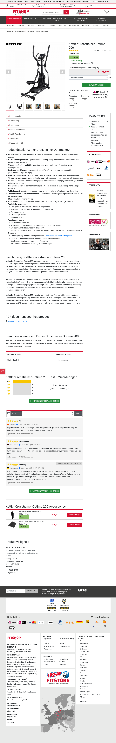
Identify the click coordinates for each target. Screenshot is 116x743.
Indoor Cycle (84, 662)
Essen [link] (9, 664)
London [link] (24, 684)
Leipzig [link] (21, 669)
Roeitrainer (83, 649)
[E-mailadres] (15, 591)
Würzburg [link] (18, 676)
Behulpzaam (12, 435)
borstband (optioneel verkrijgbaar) (59, 237)
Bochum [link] (33, 657)
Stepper (82, 678)
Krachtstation (84, 652)
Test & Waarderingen (17, 136)
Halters (82, 665)
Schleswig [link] (26, 674)
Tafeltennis (83, 657)
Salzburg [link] (33, 692)
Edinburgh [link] (10, 684)
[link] (91, 163)
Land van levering (83, 1)
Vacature (38, 1)
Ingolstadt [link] (18, 667)
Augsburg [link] (14, 657)
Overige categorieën (101, 21)
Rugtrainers (84, 689)
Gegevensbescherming (65, 639)
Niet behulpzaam (26, 435)
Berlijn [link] (21, 657)
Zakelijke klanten (29, 1)
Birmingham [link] (23, 682)
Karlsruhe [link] (25, 667)
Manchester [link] (31, 684)
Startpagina (9, 32)
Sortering (15, 415)
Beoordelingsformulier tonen (44, 403)
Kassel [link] (31, 667)
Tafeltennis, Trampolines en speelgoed (54, 21)
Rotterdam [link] (27, 652)
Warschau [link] (10, 722)
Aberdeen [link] (10, 682)
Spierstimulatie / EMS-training (90, 694)
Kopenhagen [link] (11, 717)
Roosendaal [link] (19, 652)
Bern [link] (13, 700)
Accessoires (14, 140)
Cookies (46, 644)
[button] (8, 73)
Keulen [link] (15, 669)
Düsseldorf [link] (24, 662)
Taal (94, 1)
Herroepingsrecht (65, 646)
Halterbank (83, 660)
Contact (45, 1)
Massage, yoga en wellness (81, 21)
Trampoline (83, 654)
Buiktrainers (84, 686)
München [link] (10, 671)
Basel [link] (9, 700)
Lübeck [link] (26, 669)
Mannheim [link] (33, 669)
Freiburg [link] (22, 664)
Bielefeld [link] (26, 657)
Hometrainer (84, 644)
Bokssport (83, 668)
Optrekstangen (85, 692)
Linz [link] (28, 692)
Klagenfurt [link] (22, 692)
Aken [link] (9, 657)
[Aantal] (76, 87)
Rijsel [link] (9, 711)
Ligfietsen (83, 670)
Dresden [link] (17, 662)
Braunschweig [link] (22, 660)
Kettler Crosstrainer (42, 32)
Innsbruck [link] (14, 692)
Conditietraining (14, 20)
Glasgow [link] (18, 684)
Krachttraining (30, 20)
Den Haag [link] (28, 649)
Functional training (86, 684)
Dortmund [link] (10, 662)
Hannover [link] (10, 667)
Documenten (14, 127)
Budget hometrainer (86, 673)
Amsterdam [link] (11, 649)
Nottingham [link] (11, 686)
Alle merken (83, 701)
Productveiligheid (16, 144)
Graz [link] (9, 692)
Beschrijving (14, 122)
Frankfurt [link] (15, 664)
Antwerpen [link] (11, 705)
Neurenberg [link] (25, 671)
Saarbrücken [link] (18, 674)
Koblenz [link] (10, 669)
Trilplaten (83, 697)
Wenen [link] (9, 694)
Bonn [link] (9, 660)
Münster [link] (17, 671)
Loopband (83, 646)
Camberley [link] (31, 682)
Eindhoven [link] (10, 652)
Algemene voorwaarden (48, 640)
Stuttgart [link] (33, 674)
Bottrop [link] (14, 660)
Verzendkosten (49, 646)
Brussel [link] (17, 705)
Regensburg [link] (33, 671)
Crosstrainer (30, 32)
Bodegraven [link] (20, 649)
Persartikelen (63, 659)
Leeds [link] (16, 682)
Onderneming (12, 1)
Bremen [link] (30, 660)
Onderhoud (62, 664)
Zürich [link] (25, 700)
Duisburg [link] (32, 662)
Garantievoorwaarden (17, 131)
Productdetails (15, 118)
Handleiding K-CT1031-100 (17, 323)
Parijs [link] (13, 711)
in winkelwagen (96, 87)
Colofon (19, 1)
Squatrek (83, 681)
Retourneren (48, 649)
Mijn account (103, 1)
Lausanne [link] (19, 700)
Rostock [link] (10, 674)
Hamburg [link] (28, 664)
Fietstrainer (83, 676)
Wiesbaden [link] (11, 676)
